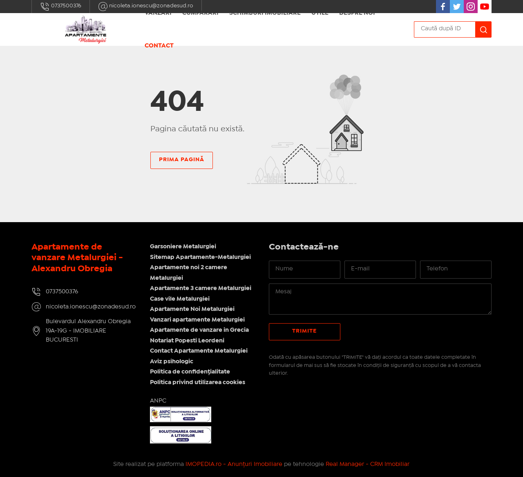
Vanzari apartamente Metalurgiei (197, 319)
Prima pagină (181, 159)
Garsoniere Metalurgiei (183, 246)
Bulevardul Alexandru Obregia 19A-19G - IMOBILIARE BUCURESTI (88, 330)
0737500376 (60, 6)
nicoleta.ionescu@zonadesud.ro (91, 306)
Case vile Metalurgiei (180, 299)
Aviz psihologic (171, 361)
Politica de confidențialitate (190, 371)
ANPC (158, 400)
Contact (159, 45)
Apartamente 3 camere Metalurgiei (200, 288)
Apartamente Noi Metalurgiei (192, 309)
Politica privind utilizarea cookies (197, 382)
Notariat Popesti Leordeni (187, 340)
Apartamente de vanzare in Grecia (199, 330)
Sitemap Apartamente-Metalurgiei (200, 257)
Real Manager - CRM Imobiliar (367, 464)
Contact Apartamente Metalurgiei (199, 351)
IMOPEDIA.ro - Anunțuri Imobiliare (234, 464)
